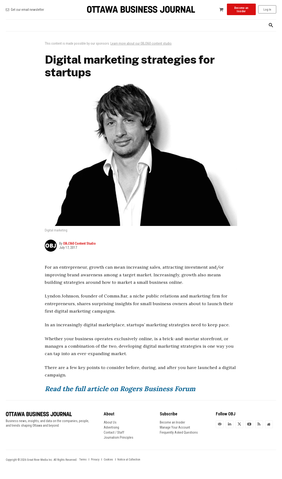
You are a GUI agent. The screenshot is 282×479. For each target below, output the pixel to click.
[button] (271, 25)
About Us (110, 422)
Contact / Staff (114, 432)
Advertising (111, 427)
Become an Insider (172, 422)
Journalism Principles (118, 437)
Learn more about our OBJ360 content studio (141, 43)
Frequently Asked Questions (179, 432)
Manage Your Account (175, 427)
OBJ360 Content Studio (79, 243)
